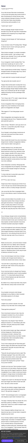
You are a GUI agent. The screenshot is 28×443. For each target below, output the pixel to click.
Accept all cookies (7, 440)
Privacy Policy (17, 437)
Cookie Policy (10, 437)
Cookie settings (20, 440)
